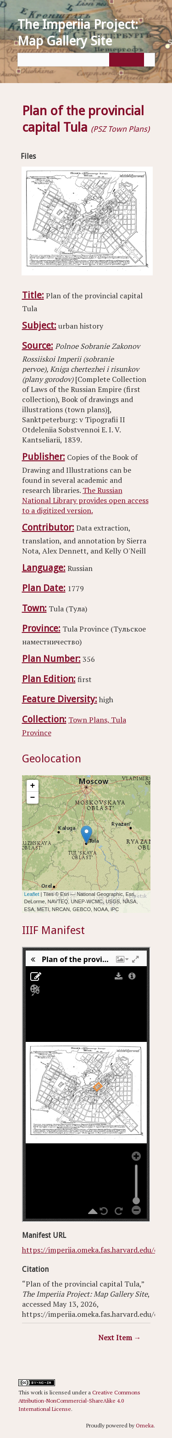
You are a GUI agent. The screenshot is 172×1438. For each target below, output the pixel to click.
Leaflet (31, 894)
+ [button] (32, 785)
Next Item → (119, 1337)
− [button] (32, 797)
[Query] (86, 60)
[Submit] (125, 60)
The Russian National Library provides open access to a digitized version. (85, 500)
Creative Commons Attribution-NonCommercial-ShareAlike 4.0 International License (79, 1400)
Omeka (145, 1425)
